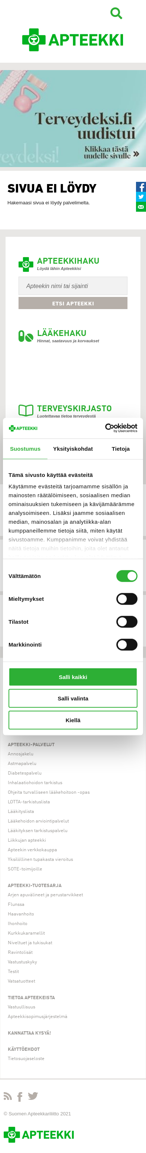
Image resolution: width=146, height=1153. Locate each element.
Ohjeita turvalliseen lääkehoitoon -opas (49, 792)
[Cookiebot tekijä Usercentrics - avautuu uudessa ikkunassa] (105, 428)
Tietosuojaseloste (26, 1058)
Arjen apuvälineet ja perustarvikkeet (45, 895)
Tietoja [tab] (121, 448)
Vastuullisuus (21, 1007)
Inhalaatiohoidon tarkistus (35, 782)
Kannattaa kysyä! (29, 1033)
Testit (13, 971)
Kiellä (73, 720)
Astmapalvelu (22, 763)
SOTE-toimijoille (25, 869)
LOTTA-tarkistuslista (29, 802)
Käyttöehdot (24, 1049)
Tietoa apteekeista (31, 998)
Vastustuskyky (22, 962)
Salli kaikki (73, 677)
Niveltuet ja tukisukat (30, 943)
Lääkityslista (21, 811)
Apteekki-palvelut (31, 744)
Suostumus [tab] (25, 448)
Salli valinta (73, 698)
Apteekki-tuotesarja (35, 885)
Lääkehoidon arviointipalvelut (38, 821)
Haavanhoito (21, 914)
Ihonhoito (17, 923)
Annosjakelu (20, 754)
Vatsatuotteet (21, 981)
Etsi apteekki (73, 303)
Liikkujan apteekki (27, 840)
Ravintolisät (20, 952)
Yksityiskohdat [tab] (73, 448)
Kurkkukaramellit (26, 933)
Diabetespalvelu (25, 773)
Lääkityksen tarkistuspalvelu (37, 830)
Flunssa (16, 904)
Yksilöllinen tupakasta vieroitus (40, 859)
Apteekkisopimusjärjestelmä (37, 1016)
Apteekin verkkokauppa (32, 850)
